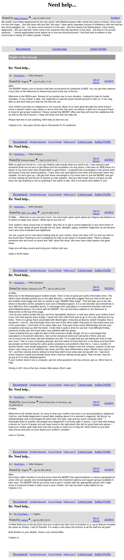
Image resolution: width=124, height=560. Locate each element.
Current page (59, 48)
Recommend (23, 48)
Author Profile (98, 48)
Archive (115, 17)
